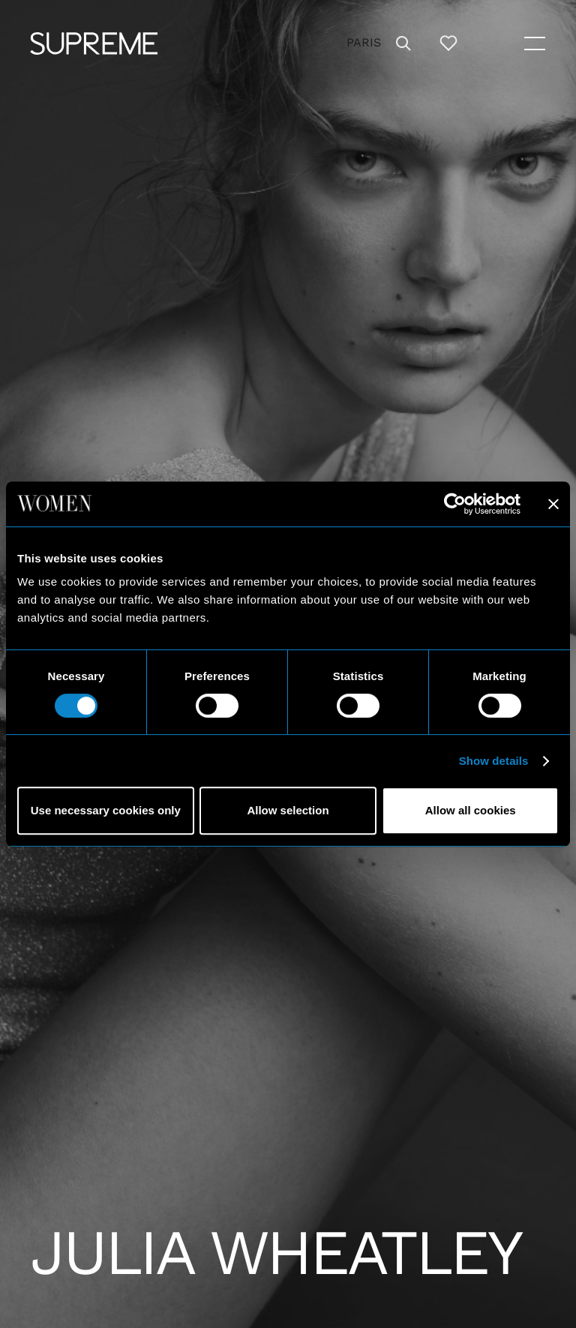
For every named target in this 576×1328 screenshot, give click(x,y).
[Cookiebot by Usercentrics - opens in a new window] (454, 504)
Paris (363, 42)
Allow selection (287, 810)
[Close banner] (553, 504)
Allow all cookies (470, 810)
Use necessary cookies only (106, 810)
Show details (494, 760)
